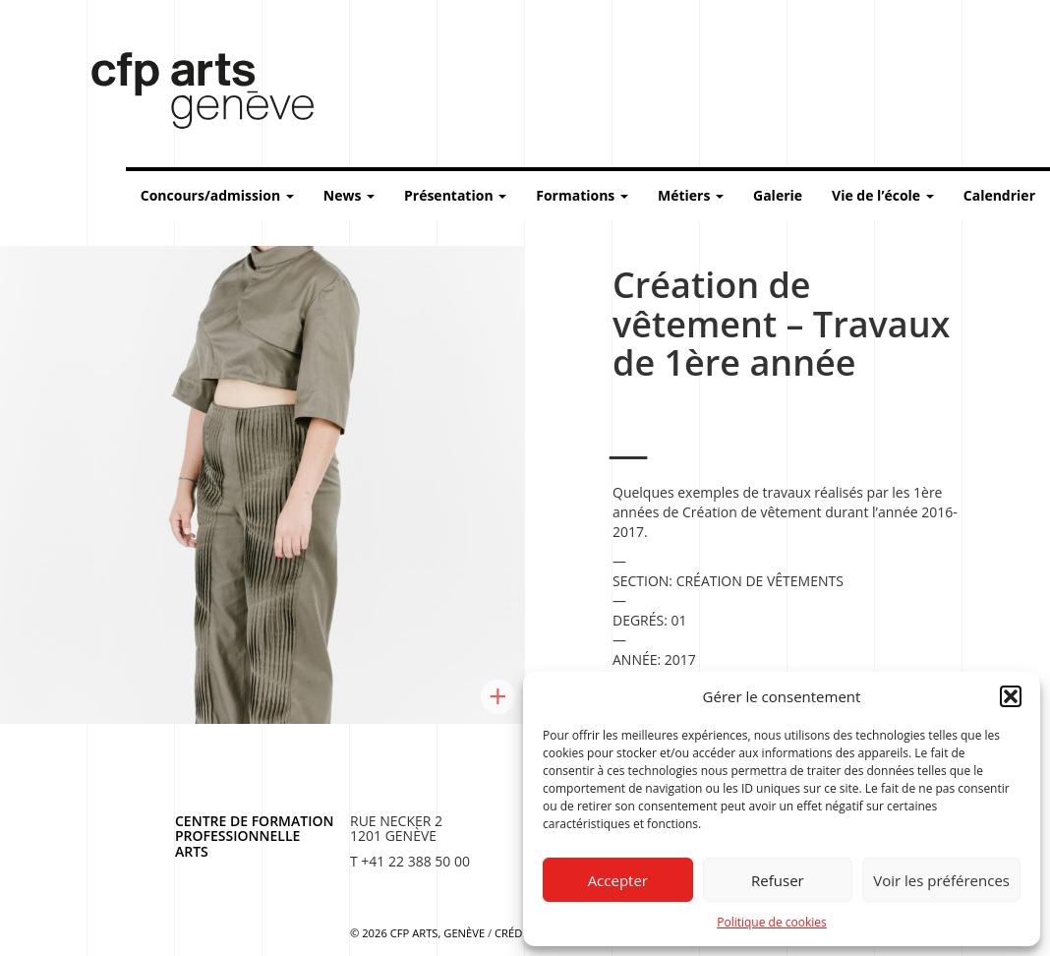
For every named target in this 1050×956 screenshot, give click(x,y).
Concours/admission (217, 195)
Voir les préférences (941, 880)
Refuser (777, 880)
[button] (1011, 696)
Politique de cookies (772, 922)
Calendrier (999, 195)
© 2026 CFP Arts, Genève (417, 933)
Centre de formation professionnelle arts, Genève (191, 94)
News (349, 195)
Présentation (455, 195)
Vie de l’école (883, 195)
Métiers (691, 195)
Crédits (516, 933)
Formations (582, 195)
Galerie (777, 195)
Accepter (618, 880)
